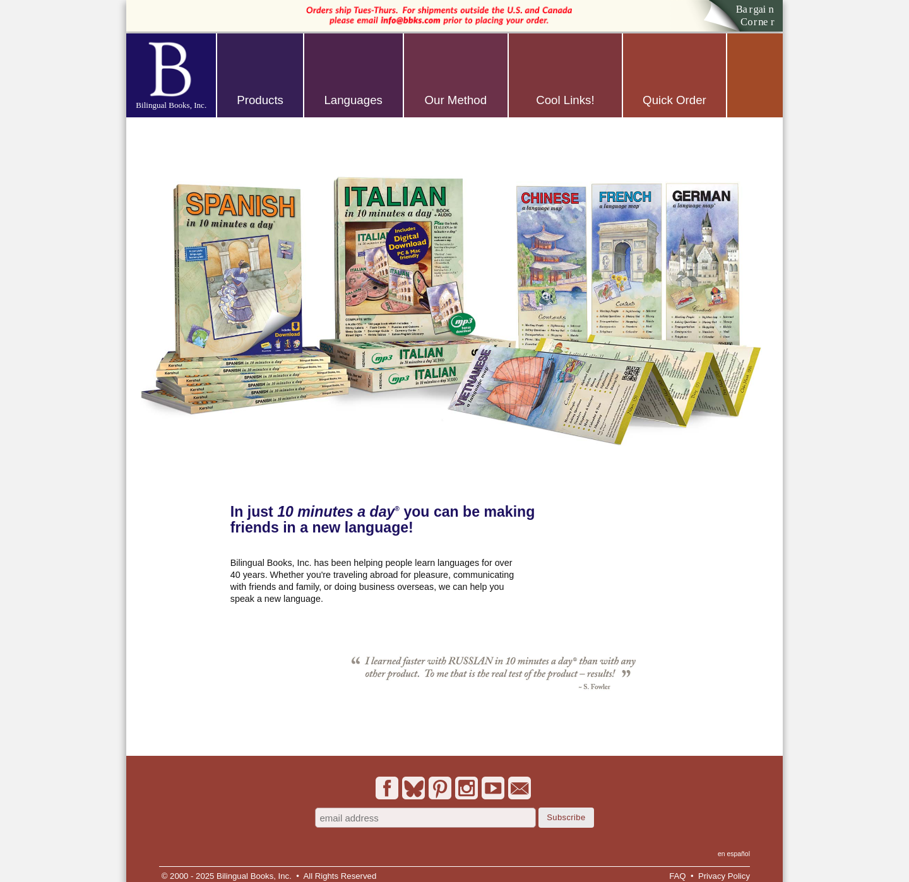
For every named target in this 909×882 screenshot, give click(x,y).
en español (734, 853)
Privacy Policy (724, 876)
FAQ (677, 876)
